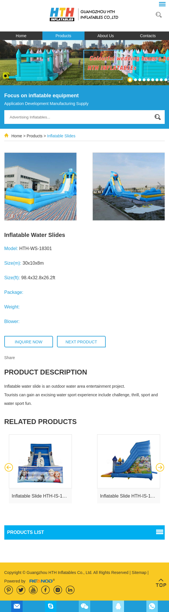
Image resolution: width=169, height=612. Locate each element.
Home (21, 35)
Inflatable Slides (61, 136)
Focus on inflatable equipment (41, 95)
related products (40, 421)
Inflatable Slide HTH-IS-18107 (130, 496)
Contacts (148, 35)
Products (63, 35)
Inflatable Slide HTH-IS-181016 (43, 496)
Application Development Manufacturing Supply (46, 103)
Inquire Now (28, 342)
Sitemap (140, 572)
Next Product (81, 342)
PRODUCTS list (25, 532)
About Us (105, 35)
